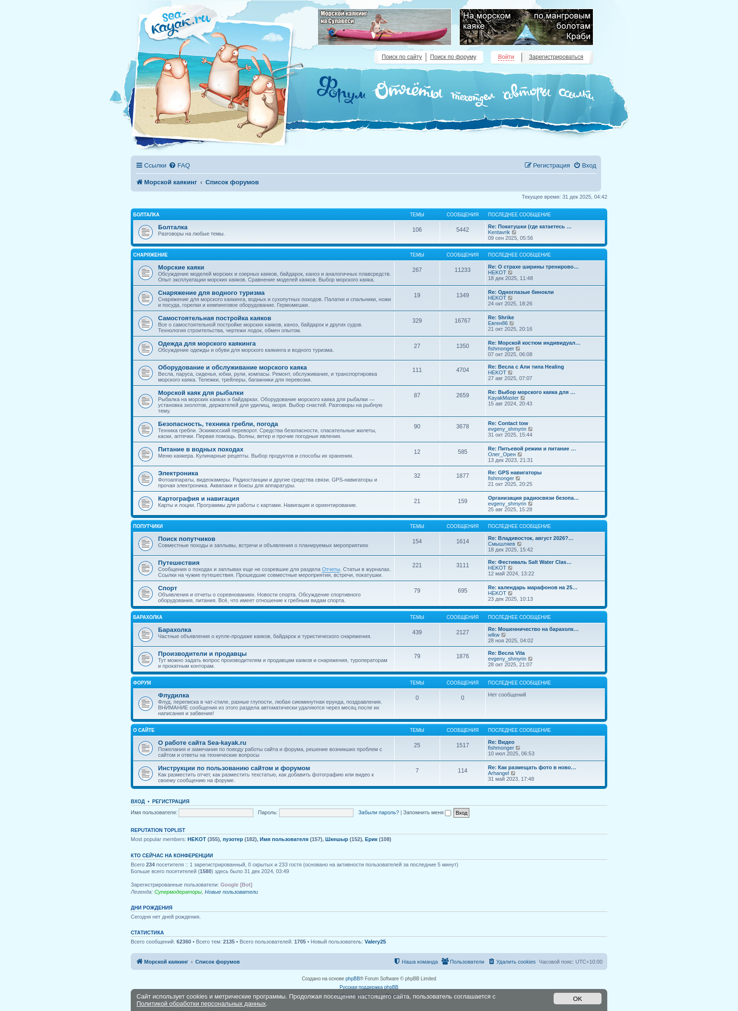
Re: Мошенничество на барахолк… (533, 629)
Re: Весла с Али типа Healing (526, 367)
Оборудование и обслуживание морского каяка (232, 367)
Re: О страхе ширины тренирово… (533, 267)
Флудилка (173, 695)
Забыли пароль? (378, 812)
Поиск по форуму (453, 57)
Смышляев (501, 544)
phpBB (353, 978)
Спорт (167, 588)
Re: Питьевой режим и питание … (532, 448)
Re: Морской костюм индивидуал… (534, 343)
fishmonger (501, 348)
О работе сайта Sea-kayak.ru (202, 742)
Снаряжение (150, 255)
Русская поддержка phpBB (369, 987)
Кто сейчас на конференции (172, 855)
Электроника (178, 473)
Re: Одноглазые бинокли (521, 292)
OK (577, 998)
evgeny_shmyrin (507, 429)
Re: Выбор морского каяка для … (531, 392)
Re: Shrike (501, 317)
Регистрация (171, 801)
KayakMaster (503, 398)
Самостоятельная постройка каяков (214, 318)
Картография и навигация (198, 498)
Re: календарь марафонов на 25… (533, 587)
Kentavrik (499, 232)
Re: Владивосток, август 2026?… (531, 538)
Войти (506, 57)
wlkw (494, 635)
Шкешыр (336, 839)
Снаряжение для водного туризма (211, 292)
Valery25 (375, 941)
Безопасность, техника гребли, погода (218, 423)
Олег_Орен (502, 454)
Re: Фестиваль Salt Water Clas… (530, 562)
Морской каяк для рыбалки (201, 392)
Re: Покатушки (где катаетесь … (530, 226)
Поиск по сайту (402, 57)
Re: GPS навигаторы (515, 472)
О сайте (144, 730)
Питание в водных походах (200, 449)
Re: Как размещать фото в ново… (532, 767)
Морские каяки (181, 267)
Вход (138, 801)
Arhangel (498, 773)
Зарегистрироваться (556, 57)
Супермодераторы (178, 892)
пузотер (233, 839)
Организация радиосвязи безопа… (533, 498)
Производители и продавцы (202, 653)
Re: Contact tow (508, 423)
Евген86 (498, 323)
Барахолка (147, 617)
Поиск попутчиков (187, 538)
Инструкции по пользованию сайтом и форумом (234, 768)
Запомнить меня (427, 812)
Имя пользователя (284, 839)
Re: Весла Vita (506, 653)
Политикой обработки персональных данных (201, 1003)
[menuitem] (179, 165)
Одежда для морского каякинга (207, 343)
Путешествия (179, 562)
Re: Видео (501, 742)
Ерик (371, 839)
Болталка (146, 214)
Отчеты (331, 569)
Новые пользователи (231, 892)
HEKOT (497, 272)
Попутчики (148, 526)
